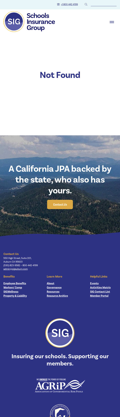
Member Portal (99, 296)
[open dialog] (112, 22)
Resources (53, 291)
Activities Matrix (100, 287)
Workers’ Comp (12, 287)
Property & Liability (15, 296)
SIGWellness (10, 291)
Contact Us (60, 204)
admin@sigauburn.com (15, 269)
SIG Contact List (100, 291)
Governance (54, 287)
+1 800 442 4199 (69, 4)
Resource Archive (57, 296)
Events (94, 283)
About (50, 283)
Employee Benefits (14, 283)
